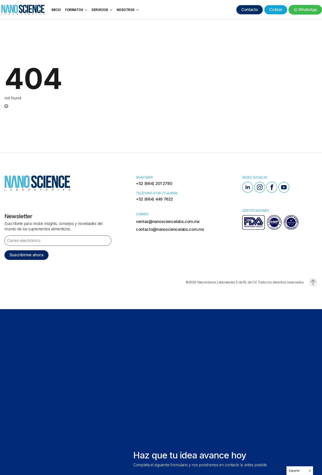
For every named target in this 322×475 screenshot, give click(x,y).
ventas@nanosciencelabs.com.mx (168, 221)
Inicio (56, 10)
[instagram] (259, 187)
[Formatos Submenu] (86, 10)
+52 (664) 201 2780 (154, 183)
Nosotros (126, 10)
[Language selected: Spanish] (299, 470)
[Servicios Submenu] (111, 10)
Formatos (74, 10)
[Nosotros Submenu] (138, 10)
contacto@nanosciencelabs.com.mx (170, 229)
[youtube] (283, 187)
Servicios (99, 10)
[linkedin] (247, 187)
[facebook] (271, 187)
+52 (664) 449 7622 (154, 199)
